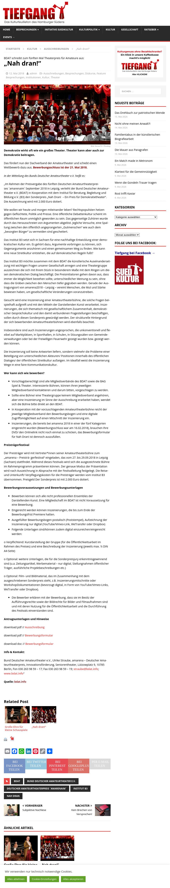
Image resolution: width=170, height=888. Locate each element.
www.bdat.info (13, 673)
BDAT (17, 781)
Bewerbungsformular (39, 635)
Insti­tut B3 (80, 788)
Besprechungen (26, 29)
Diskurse (90, 73)
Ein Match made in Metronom (134, 161)
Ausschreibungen (53, 73)
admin (33, 73)
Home (6, 29)
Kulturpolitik (88, 29)
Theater (55, 77)
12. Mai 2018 (16, 73)
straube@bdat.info (86, 669)
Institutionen (33, 77)
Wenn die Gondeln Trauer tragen (136, 182)
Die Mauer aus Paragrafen (131, 150)
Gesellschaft (129, 29)
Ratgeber (150, 29)
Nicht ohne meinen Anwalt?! (132, 123)
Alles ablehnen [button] (16, 879)
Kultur (110, 29)
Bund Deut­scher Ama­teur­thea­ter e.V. (51, 781)
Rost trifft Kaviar (125, 193)
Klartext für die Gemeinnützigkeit (136, 172)
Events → (9, 37)
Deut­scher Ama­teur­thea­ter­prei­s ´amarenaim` (36, 788)
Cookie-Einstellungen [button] (44, 879)
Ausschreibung (35, 627)
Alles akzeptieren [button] (73, 879)
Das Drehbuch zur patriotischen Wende (140, 113)
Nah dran (13, 796)
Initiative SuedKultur (59, 29)
